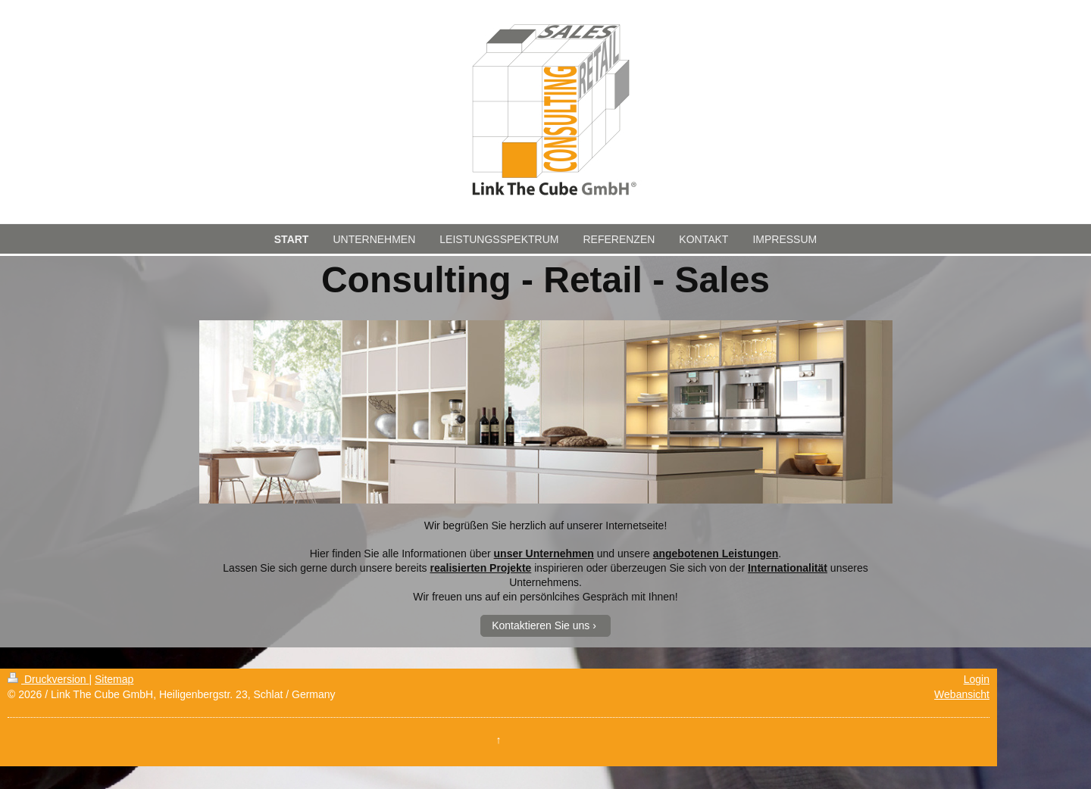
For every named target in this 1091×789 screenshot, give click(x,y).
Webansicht (961, 694)
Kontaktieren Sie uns (540, 625)
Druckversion (48, 679)
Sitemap (114, 679)
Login (976, 679)
